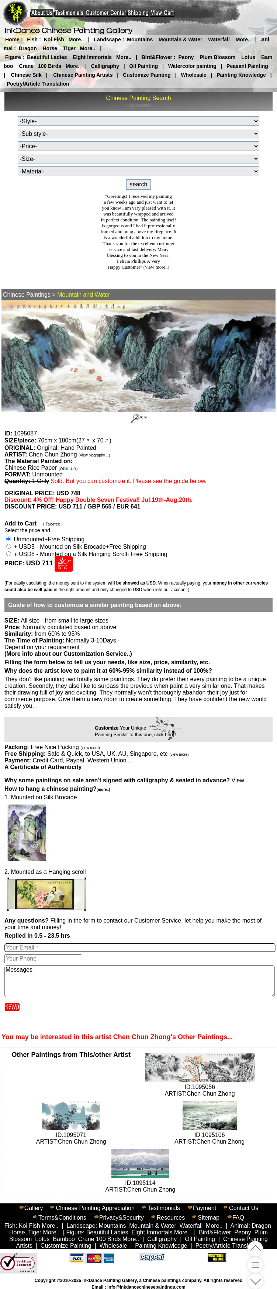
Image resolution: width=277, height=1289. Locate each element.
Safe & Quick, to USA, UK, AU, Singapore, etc (117, 754)
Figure (13, 57)
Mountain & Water (180, 39)
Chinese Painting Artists (82, 75)
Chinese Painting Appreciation (95, 1208)
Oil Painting (143, 66)
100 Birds (49, 66)
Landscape (107, 39)
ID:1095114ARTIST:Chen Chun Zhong (140, 1183)
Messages (139, 981)
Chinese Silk (26, 75)
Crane (26, 66)
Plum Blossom (217, 57)
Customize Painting (147, 75)
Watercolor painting (192, 66)
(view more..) (156, 267)
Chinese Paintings (27, 295)
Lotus (248, 57)
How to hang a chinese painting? (57, 789)
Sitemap (208, 1217)
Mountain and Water (83, 295)
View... (126, 780)
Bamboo (64, 1239)
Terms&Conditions (62, 1217)
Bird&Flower (157, 57)
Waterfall (219, 39)
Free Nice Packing (65, 747)
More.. (76, 39)
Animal (240, 1226)
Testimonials (164, 1208)
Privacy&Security (121, 1217)
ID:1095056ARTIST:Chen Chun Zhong (200, 1087)
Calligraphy (105, 66)
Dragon (28, 48)
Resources (171, 1217)
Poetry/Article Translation (38, 84)
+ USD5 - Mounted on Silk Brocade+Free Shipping (76, 547)
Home (12, 39)
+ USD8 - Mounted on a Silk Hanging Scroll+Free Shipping (86, 554)
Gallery (33, 1208)
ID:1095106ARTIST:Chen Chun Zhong (209, 1135)
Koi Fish (54, 39)
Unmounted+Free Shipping (45, 539)
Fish (32, 39)
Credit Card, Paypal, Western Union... (81, 760)
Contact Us (243, 1208)
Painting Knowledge (241, 75)
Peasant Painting (247, 66)
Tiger (69, 48)
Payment (204, 1208)
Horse (49, 48)
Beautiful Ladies (47, 57)
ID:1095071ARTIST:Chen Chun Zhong (71, 1135)
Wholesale (193, 75)
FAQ (238, 1217)
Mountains (140, 39)
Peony (186, 57)
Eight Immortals (92, 57)
